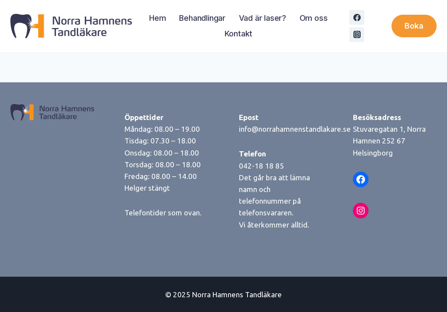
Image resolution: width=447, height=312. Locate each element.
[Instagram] (356, 34)
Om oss (314, 18)
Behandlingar (202, 18)
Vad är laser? (262, 18)
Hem (157, 18)
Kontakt (239, 33)
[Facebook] (356, 17)
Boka (414, 25)
